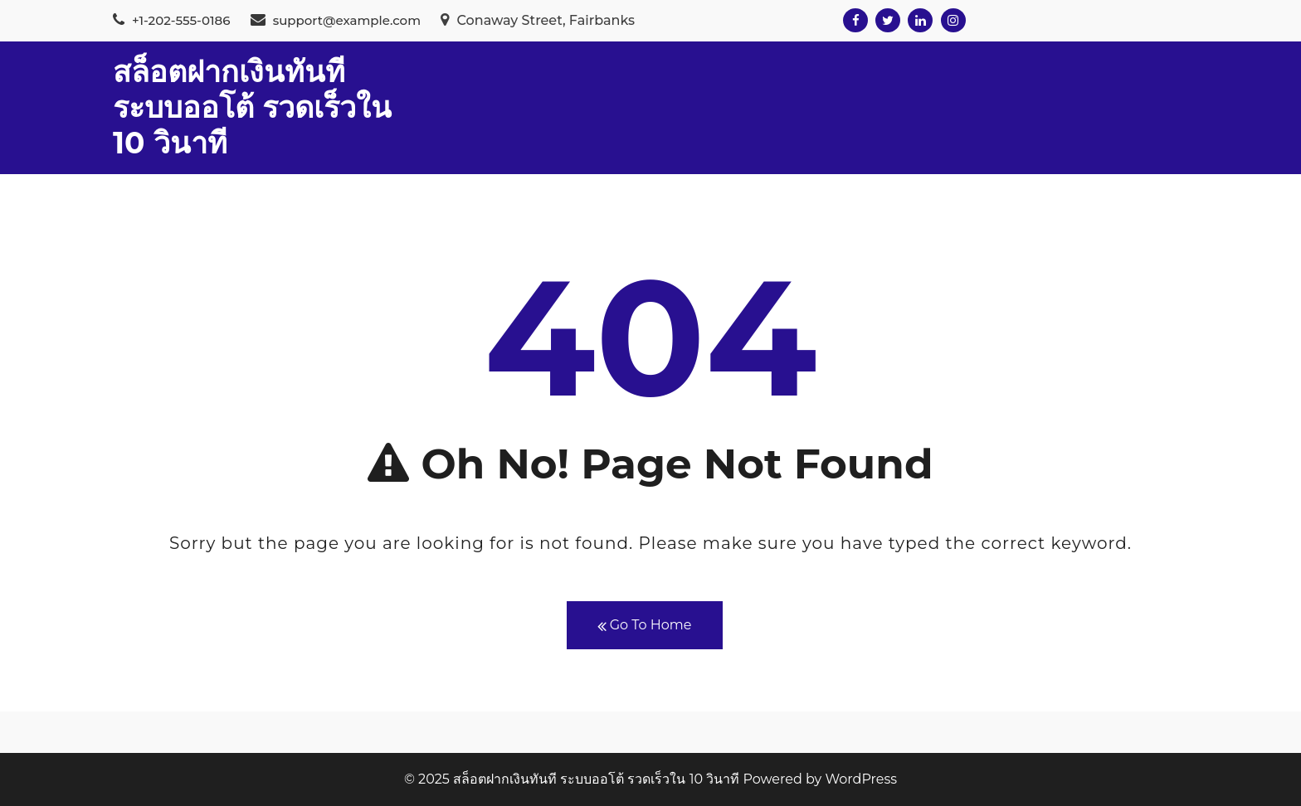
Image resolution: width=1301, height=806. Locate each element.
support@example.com (336, 20)
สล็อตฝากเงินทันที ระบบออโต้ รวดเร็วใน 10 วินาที (252, 107)
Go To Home (644, 625)
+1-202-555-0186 (171, 20)
